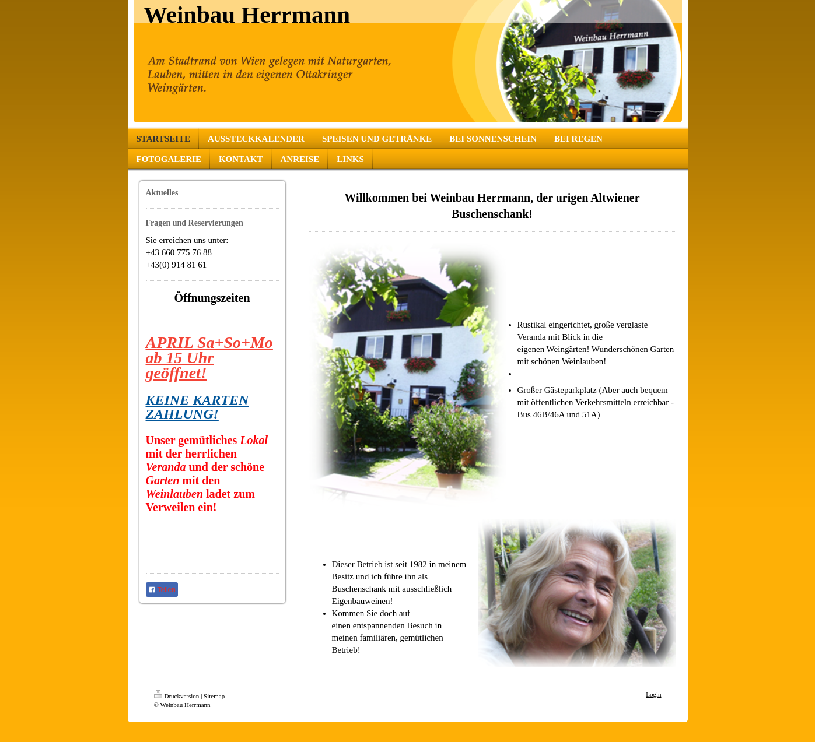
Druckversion (177, 695)
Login (653, 694)
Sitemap (214, 695)
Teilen (162, 590)
